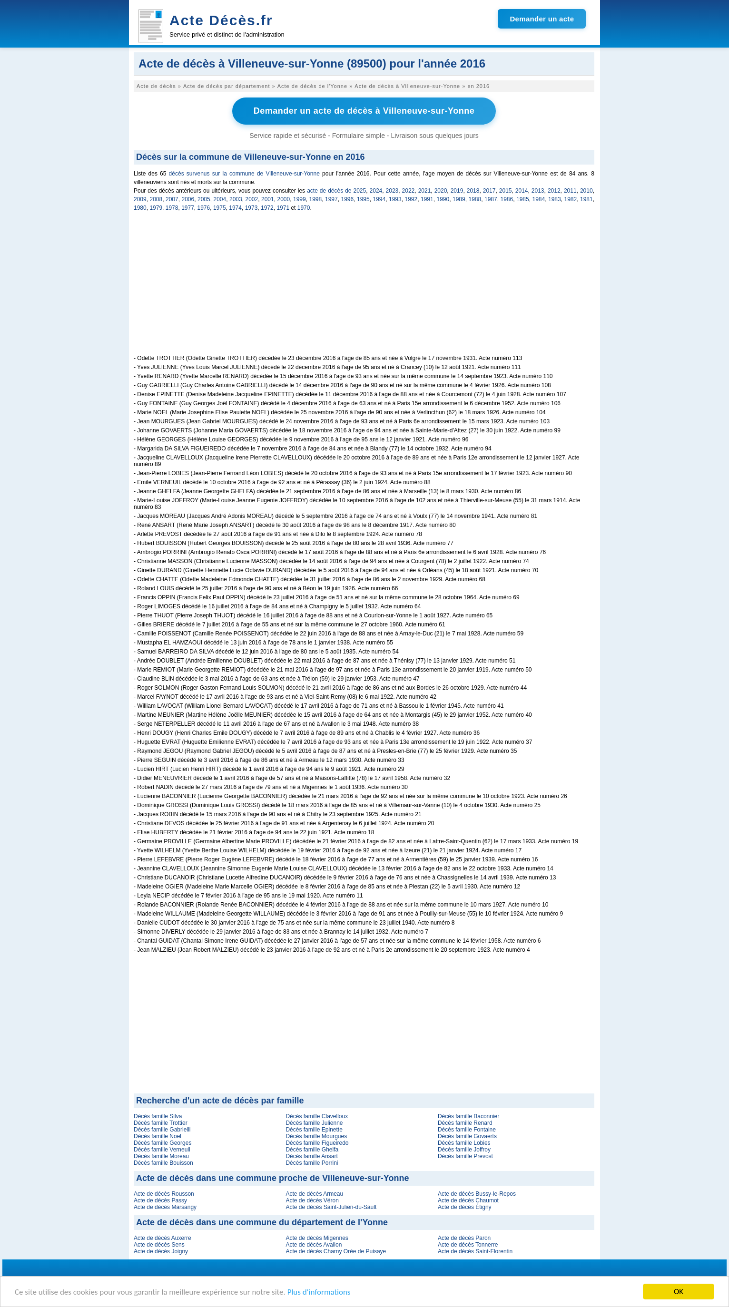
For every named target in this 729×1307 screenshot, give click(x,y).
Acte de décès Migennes (317, 1238)
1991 (427, 199)
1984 (538, 199)
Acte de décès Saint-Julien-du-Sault (331, 1207)
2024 (376, 190)
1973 (251, 208)
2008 (156, 199)
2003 (235, 199)
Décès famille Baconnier (468, 1116)
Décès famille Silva (158, 1116)
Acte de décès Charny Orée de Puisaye (336, 1251)
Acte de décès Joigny (161, 1251)
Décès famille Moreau (161, 1156)
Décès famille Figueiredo (317, 1143)
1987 (490, 199)
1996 (347, 199)
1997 (331, 199)
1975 (219, 208)
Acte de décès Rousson (164, 1193)
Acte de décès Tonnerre (468, 1244)
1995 (363, 199)
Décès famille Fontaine (467, 1129)
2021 (424, 190)
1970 (303, 208)
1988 (475, 199)
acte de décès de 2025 (336, 190)
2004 (220, 199)
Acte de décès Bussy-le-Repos (477, 1193)
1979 (155, 208)
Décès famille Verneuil (162, 1149)
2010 (586, 190)
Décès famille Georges (162, 1143)
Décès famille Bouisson (163, 1163)
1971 (282, 208)
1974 (235, 208)
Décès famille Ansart (311, 1156)
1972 (267, 208)
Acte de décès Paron (464, 1238)
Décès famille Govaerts (467, 1136)
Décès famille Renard (465, 1123)
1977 (187, 208)
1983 (554, 199)
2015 (505, 190)
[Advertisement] (364, 288)
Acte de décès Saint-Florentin (475, 1251)
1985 (522, 199)
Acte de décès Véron (312, 1200)
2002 (252, 199)
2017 (489, 190)
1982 (570, 199)
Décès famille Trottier (160, 1123)
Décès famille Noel (157, 1136)
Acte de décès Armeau (314, 1193)
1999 (299, 199)
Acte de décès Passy (160, 1200)
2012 (554, 190)
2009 (140, 199)
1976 (203, 208)
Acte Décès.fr (221, 20)
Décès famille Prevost (465, 1156)
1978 (172, 208)
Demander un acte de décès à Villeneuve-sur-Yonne (364, 111)
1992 (411, 199)
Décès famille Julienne (314, 1123)
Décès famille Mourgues (316, 1136)
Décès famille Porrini (312, 1163)
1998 (315, 199)
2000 (283, 199)
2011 (570, 190)
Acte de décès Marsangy (165, 1207)
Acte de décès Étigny (465, 1207)
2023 (392, 190)
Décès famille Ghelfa (312, 1149)
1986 (507, 199)
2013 (538, 190)
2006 (188, 199)
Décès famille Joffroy (464, 1149)
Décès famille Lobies (464, 1143)
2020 (440, 190)
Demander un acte (542, 19)
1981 (586, 199)
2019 (457, 190)
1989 (459, 199)
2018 (473, 190)
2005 (203, 199)
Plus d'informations (319, 1292)
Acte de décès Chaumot (468, 1200)
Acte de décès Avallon (314, 1244)
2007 (172, 199)
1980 (140, 208)
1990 (443, 199)
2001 (267, 199)
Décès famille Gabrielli (162, 1129)
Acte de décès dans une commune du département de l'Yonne (262, 1222)
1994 (379, 199)
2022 (408, 190)
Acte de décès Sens (159, 1244)
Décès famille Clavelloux (317, 1116)
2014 (521, 190)
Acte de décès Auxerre (162, 1238)
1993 (395, 199)
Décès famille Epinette (314, 1129)
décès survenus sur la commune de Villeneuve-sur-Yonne (244, 173)
